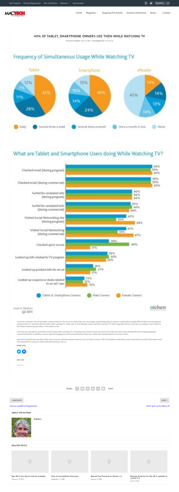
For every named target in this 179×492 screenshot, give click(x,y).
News (153, 15)
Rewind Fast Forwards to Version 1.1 (106, 478)
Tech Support (14, 3)
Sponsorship (78, 3)
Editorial (63, 3)
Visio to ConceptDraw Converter (64, 478)
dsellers (77, 42)
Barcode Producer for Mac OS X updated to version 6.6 (148, 479)
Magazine (91, 15)
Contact (166, 15)
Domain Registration (32, 3)
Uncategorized (98, 42)
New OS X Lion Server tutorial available (29, 478)
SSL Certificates (50, 3)
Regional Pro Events (112, 15)
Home (79, 15)
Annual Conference (136, 15)
